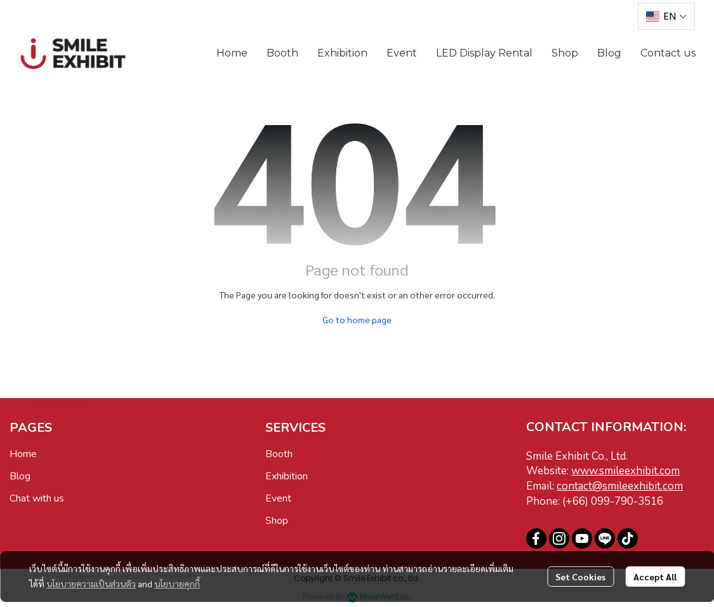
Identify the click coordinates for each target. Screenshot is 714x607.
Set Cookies (580, 576)
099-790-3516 (627, 501)
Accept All (655, 576)
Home (23, 454)
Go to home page (357, 319)
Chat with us (37, 498)
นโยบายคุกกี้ (177, 583)
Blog (20, 476)
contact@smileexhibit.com (620, 486)
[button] (666, 16)
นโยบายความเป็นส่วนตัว (91, 583)
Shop (276, 521)
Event (278, 498)
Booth (279, 454)
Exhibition (286, 476)
